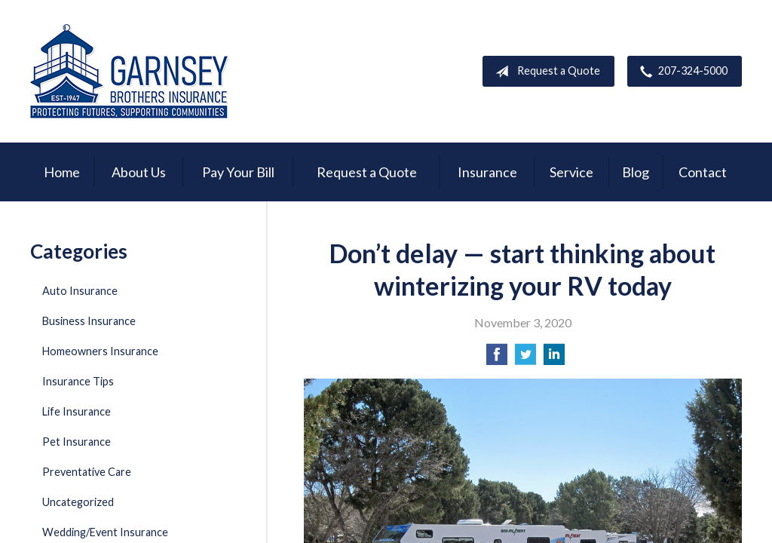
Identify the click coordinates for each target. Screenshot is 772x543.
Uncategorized (78, 501)
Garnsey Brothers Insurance (129, 71)
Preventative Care (86, 471)
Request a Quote (544, 72)
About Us (139, 172)
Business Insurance (89, 320)
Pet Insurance (76, 441)
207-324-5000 (681, 72)
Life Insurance (76, 411)
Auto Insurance (80, 290)
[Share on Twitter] (525, 358)
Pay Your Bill (238, 172)
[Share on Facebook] (496, 358)
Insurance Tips (78, 381)
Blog (635, 172)
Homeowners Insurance (100, 351)
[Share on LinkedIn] (554, 358)
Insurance (487, 172)
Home (62, 172)
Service (571, 172)
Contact (703, 172)
